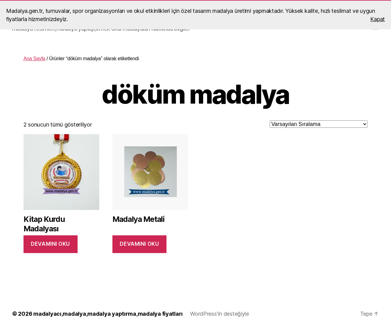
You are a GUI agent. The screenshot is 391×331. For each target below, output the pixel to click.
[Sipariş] (318, 124)
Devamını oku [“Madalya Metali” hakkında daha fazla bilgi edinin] (139, 244)
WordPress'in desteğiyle (219, 314)
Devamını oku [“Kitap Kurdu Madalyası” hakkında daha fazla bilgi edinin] (50, 244)
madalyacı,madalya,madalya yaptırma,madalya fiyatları (108, 314)
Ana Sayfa (34, 58)
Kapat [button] (377, 19)
